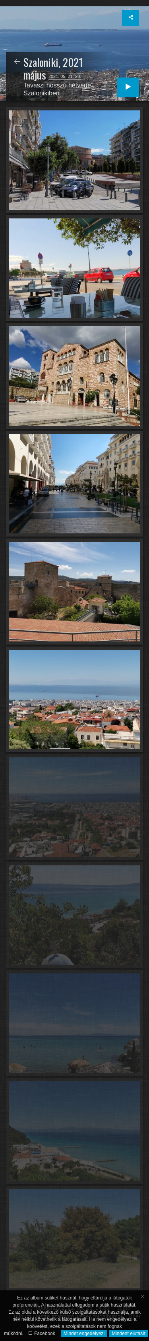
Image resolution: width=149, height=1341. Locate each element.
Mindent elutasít (128, 1333)
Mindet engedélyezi (84, 1333)
